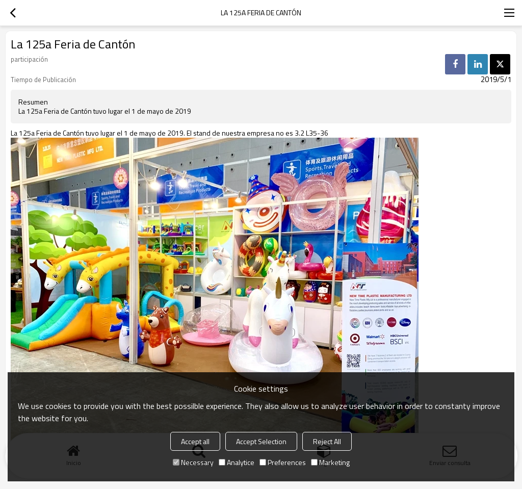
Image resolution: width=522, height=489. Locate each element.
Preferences (282, 462)
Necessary (193, 462)
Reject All (327, 441)
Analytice (236, 462)
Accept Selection (261, 441)
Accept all (195, 441)
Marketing (330, 462)
